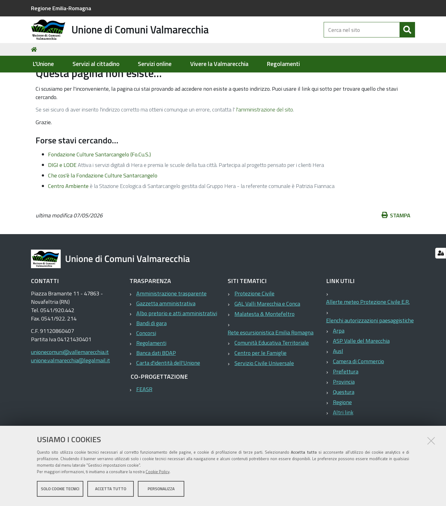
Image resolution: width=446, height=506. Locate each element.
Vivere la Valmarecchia (219, 63)
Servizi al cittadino (96, 63)
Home (35, 79)
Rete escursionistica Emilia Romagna (270, 362)
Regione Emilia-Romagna (61, 8)
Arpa (338, 360)
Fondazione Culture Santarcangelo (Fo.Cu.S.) (99, 184)
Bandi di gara (151, 353)
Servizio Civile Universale (264, 393)
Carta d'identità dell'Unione (168, 393)
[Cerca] (407, 36)
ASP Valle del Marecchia (361, 371)
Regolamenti (283, 63)
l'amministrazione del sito (264, 139)
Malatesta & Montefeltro (264, 344)
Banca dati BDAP (156, 383)
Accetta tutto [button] (110, 490)
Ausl (338, 381)
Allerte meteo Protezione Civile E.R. (368, 332)
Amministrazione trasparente (171, 323)
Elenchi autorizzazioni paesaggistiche (370, 350)
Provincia (344, 412)
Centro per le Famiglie (260, 383)
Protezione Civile (254, 323)
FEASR (144, 419)
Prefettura (345, 401)
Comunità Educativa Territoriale (271, 373)
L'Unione (43, 63)
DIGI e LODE (62, 195)
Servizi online (155, 63)
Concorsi (146, 363)
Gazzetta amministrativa (165, 333)
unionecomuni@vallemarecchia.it (70, 382)
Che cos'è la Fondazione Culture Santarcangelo (102, 205)
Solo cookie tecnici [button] (60, 490)
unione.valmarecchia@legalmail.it (70, 390)
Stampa (396, 245)
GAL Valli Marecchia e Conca (267, 333)
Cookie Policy (157, 473)
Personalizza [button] (161, 490)
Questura (343, 422)
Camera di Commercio (358, 391)
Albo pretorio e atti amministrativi (176, 343)
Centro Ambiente (68, 216)
